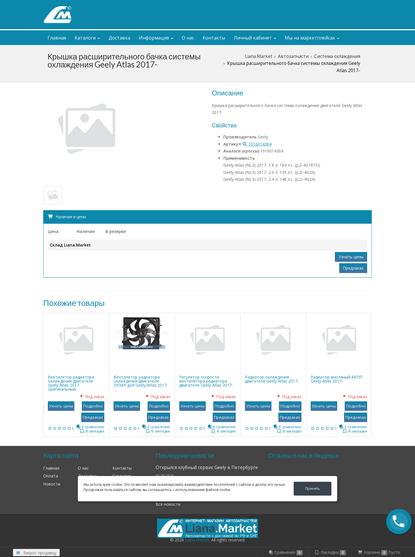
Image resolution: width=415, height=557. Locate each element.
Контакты (214, 38)
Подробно (93, 406)
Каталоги (85, 38)
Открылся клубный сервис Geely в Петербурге (207, 467)
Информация (154, 38)
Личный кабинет (334, 5)
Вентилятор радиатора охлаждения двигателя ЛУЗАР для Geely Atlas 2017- (141, 381)
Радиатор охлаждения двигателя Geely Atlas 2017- (272, 379)
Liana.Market (258, 56)
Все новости (168, 504)
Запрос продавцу (36, 553)
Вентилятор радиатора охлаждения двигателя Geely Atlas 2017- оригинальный (71, 383)
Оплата (50, 476)
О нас (188, 38)
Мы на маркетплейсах (310, 38)
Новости (51, 484)
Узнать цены (351, 256)
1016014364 (256, 144)
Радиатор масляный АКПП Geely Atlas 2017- (336, 379)
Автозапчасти (293, 56)
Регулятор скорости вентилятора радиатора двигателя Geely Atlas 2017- (206, 381)
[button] (399, 522)
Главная (57, 38)
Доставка (119, 38)
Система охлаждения (337, 56)
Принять (312, 488)
